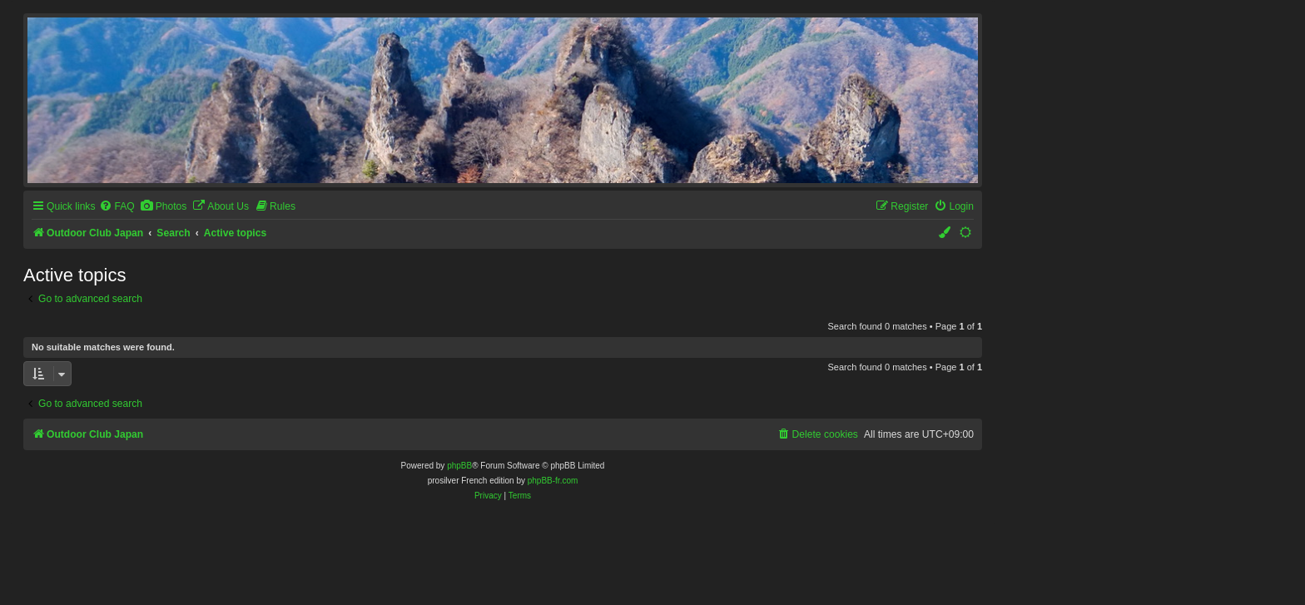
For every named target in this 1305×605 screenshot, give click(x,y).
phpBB (459, 465)
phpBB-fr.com (553, 480)
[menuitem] (116, 207)
